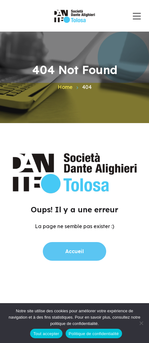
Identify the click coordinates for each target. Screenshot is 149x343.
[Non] (141, 323)
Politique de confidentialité (94, 333)
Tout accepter (46, 333)
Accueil (74, 251)
